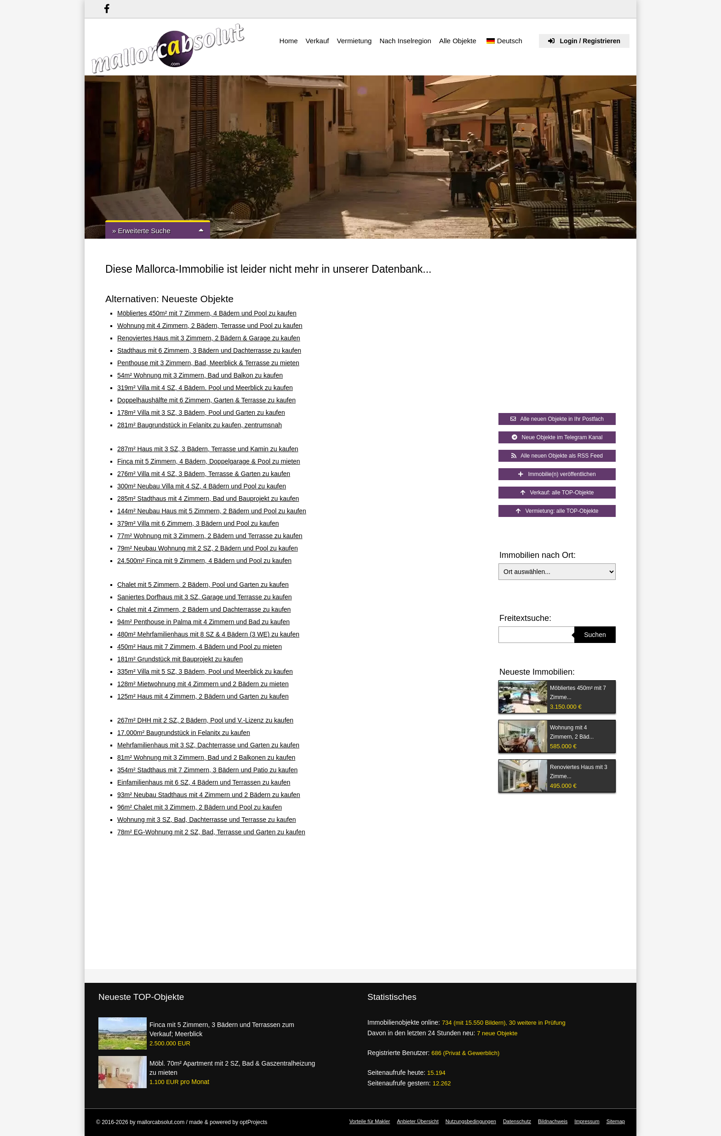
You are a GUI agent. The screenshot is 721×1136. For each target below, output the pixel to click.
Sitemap (616, 1121)
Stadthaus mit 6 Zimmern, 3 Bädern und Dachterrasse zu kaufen (209, 350)
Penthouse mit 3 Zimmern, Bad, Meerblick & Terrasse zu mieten (208, 363)
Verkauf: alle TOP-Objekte (557, 492)
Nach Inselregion (405, 41)
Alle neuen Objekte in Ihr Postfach (557, 419)
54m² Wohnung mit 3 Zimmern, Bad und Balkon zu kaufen (200, 375)
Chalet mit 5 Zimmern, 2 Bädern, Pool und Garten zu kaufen (203, 584)
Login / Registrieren (584, 41)
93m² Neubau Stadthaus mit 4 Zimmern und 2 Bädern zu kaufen (208, 794)
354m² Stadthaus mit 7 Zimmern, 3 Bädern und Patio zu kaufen (207, 770)
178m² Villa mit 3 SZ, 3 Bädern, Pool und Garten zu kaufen (201, 412)
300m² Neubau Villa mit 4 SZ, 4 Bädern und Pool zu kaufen (201, 486)
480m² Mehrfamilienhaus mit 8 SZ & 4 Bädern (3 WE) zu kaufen (208, 634)
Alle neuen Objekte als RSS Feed (557, 456)
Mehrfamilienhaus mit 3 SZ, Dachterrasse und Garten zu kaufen (208, 745)
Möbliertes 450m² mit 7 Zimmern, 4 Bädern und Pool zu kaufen (207, 313)
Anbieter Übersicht (418, 1121)
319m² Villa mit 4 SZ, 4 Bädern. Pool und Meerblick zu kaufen (205, 387)
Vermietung (354, 41)
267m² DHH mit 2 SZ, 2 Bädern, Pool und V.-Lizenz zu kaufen (205, 720)
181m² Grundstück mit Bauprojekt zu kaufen (180, 659)
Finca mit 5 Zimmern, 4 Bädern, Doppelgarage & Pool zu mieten (208, 461)
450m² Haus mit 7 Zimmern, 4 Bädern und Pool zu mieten (199, 646)
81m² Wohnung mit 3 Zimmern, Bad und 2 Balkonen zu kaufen (206, 757)
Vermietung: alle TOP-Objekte (557, 511)
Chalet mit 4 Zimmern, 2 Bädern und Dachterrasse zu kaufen (204, 609)
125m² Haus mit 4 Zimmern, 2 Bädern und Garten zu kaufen (203, 696)
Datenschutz (517, 1121)
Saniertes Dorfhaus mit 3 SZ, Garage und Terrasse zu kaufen (204, 597)
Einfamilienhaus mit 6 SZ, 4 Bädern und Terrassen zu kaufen (203, 782)
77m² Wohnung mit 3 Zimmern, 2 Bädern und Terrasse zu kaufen (210, 535)
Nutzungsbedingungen (471, 1121)
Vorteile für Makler (369, 1121)
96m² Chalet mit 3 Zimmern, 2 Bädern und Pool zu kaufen (199, 807)
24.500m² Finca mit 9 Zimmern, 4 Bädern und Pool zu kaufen (204, 560)
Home (289, 41)
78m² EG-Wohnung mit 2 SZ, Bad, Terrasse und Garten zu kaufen (211, 832)
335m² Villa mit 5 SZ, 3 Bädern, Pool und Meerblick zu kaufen (205, 671)
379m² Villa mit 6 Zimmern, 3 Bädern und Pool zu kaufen (198, 523)
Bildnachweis (552, 1121)
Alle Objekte (457, 41)
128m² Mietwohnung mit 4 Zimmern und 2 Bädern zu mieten (203, 684)
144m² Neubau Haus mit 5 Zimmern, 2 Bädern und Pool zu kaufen (211, 511)
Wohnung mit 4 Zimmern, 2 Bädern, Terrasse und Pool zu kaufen (210, 325)
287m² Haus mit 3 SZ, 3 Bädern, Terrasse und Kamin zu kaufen (207, 449)
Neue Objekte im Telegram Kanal (557, 437)
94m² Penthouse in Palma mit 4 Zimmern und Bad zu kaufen (203, 621)
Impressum (586, 1121)
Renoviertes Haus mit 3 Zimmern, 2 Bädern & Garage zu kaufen (208, 338)
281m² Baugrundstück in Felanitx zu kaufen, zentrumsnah (199, 425)
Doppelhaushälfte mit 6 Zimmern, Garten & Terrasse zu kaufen (206, 400)
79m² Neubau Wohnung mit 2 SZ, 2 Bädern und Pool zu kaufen (207, 548)
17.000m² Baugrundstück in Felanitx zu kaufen (183, 732)
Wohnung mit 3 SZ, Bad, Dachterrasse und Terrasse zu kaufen (206, 819)
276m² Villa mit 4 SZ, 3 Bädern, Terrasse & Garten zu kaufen (203, 473)
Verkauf (317, 41)
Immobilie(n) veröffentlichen (556, 474)
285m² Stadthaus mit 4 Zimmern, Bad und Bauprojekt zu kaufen (208, 498)
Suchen (595, 634)
